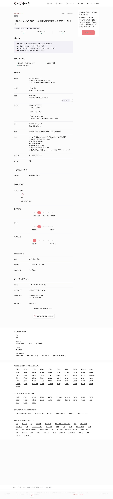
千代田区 (59, 397)
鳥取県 (75, 378)
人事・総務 (72, 432)
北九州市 (18, 386)
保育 (17, 429)
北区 (90, 400)
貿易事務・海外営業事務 (29, 429)
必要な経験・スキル (41, 32)
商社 (87, 432)
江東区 (83, 400)
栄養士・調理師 (80, 427)
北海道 (17, 369)
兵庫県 (58, 375)
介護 (17, 424)
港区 (25, 397)
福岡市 (91, 384)
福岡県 (91, 378)
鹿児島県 (59, 381)
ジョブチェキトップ (20, 487)
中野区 (25, 400)
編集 (38, 432)
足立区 (17, 400)
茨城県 (25, 372)
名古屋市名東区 (20, 343)
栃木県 (34, 372)
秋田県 (42, 369)
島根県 (67, 378)
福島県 (67, 369)
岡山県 (50, 378)
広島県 (58, 378)
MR (32, 432)
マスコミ (18, 435)
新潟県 (75, 372)
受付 (70, 427)
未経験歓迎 (19, 349)
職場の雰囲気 (63, 32)
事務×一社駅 (19, 355)
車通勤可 (71, 413)
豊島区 (58, 400)
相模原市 (18, 384)
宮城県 (50, 369)
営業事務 (62, 432)
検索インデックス (82, 413)
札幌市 (75, 381)
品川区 (50, 397)
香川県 (25, 378)
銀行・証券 (49, 427)
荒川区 (17, 403)
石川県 (67, 372)
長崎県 (25, 381)
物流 (54, 432)
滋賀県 (75, 375)
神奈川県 (83, 369)
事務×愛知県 (45, 355)
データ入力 (48, 424)
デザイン (24, 432)
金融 (89, 427)
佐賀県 (17, 381)
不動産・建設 (84, 429)
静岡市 (58, 384)
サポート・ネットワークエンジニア (67, 429)
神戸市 (83, 384)
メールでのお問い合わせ (36, 295)
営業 (57, 427)
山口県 (83, 378)
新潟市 (42, 384)
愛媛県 (17, 378)
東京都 (75, 369)
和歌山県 (91, 375)
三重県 (42, 375)
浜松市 (67, 384)
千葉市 (25, 384)
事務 (17, 337)
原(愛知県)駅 (39, 343)
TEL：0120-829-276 (35, 298)
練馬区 (50, 400)
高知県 (34, 378)
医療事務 (38, 424)
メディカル (46, 432)
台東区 (42, 400)
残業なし (49, 413)
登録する (88, 32)
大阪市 (75, 384)
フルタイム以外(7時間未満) (23, 413)
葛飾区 (34, 403)
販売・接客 (19, 427)
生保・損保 (27, 435)
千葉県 (91, 369)
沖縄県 (67, 381)
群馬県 (42, 372)
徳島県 (42, 378)
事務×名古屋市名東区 (59, 355)
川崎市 (83, 381)
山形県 (58, 369)
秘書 (64, 427)
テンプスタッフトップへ (93, 3)
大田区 (75, 397)
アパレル (24, 424)
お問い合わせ (80, 3)
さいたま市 (35, 384)
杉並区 (34, 400)
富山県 (83, 372)
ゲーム (80, 432)
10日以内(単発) (39, 413)
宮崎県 (50, 381)
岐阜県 (34, 375)
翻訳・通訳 (83, 424)
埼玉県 (17, 372)
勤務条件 (24, 32)
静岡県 (25, 375)
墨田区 (83, 397)
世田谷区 (67, 400)
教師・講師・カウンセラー (62, 424)
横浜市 (91, 381)
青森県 (25, 369)
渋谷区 (91, 397)
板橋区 (25, 403)
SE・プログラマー (37, 427)
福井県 (91, 372)
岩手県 (34, 369)
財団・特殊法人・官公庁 (46, 429)
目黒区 (34, 397)
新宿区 (75, 400)
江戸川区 (67, 397)
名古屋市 (50, 384)
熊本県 (34, 381)
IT (31, 424)
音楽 (17, 432)
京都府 (67, 375)
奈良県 (83, 375)
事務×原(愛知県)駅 (32, 355)
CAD (27, 427)
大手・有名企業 (60, 413)
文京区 (42, 397)
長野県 (58, 372)
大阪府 (50, 375)
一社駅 (30, 343)
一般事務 (43, 487)
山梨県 (50, 372)
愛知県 (17, 375)
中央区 (17, 397)
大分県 (42, 381)
